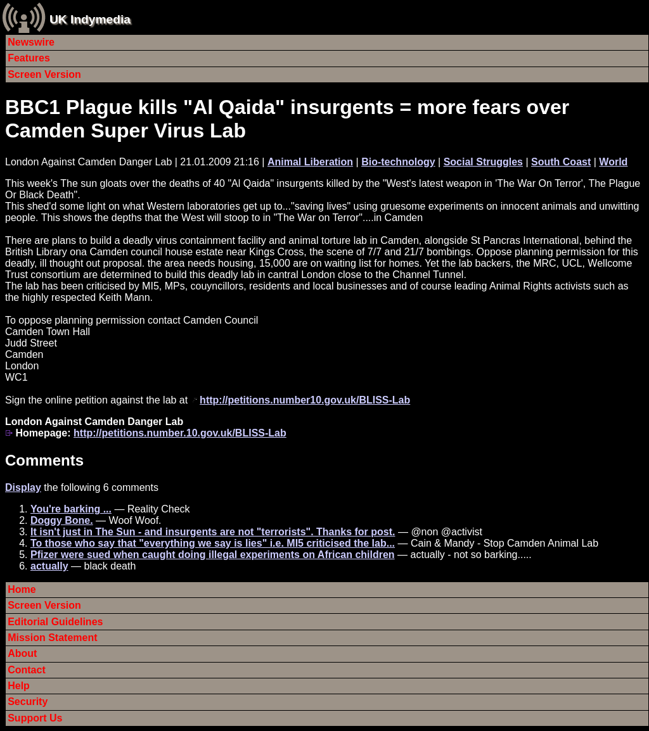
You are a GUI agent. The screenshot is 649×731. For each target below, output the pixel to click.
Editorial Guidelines (55, 621)
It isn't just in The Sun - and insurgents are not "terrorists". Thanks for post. (212, 531)
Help (19, 685)
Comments (44, 460)
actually (49, 566)
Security (28, 701)
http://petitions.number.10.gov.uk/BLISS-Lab (180, 433)
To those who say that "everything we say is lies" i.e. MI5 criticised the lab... (212, 543)
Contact (27, 669)
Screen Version (44, 74)
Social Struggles (483, 161)
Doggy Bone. (61, 520)
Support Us (35, 718)
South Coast (561, 161)
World (613, 161)
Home (21, 589)
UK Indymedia (90, 19)
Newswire (31, 42)
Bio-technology (398, 161)
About (22, 653)
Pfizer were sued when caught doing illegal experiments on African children (212, 554)
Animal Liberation (310, 161)
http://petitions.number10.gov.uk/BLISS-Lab (305, 400)
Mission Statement (52, 637)
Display (23, 487)
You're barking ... (71, 509)
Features (29, 58)
